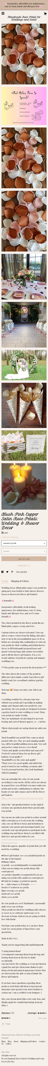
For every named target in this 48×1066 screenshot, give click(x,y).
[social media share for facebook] (2, 572)
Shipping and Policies (28, 1041)
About (16, 1041)
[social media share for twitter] (7, 572)
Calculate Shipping (10, 537)
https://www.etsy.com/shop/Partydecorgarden (22, 798)
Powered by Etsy (7, 1061)
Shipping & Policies (20, 581)
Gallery (8, 1044)
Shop (3, 1041)
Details (5, 581)
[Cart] (45, 14)
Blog (10, 1041)
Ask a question (21, 572)
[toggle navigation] (2, 13)
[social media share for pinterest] (12, 572)
